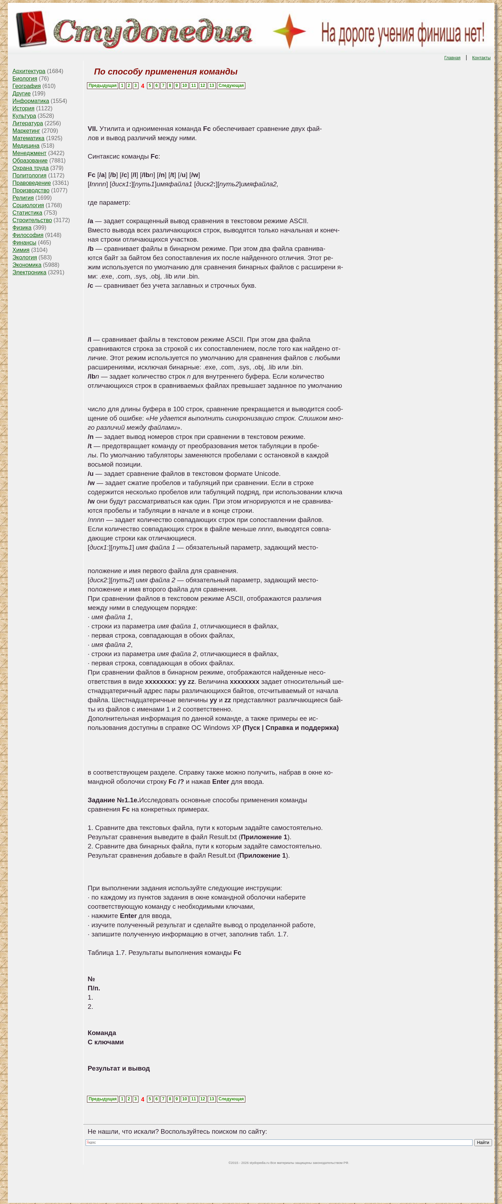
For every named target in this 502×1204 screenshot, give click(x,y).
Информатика (30, 101)
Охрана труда (30, 168)
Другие (21, 93)
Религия (23, 198)
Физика (22, 228)
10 (184, 85)
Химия (20, 250)
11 (193, 85)
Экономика (27, 265)
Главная (452, 57)
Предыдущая (103, 85)
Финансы (24, 243)
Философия (27, 235)
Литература (27, 123)
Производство (30, 190)
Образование (30, 161)
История (23, 108)
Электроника (29, 272)
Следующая (231, 85)
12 (202, 85)
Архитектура (28, 71)
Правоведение (31, 183)
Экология (24, 257)
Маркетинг (26, 131)
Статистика (27, 213)
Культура (24, 116)
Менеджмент (29, 153)
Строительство (32, 220)
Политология (29, 175)
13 (211, 85)
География (26, 86)
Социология (28, 205)
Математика (28, 138)
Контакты (481, 57)
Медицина (25, 146)
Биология (24, 79)
